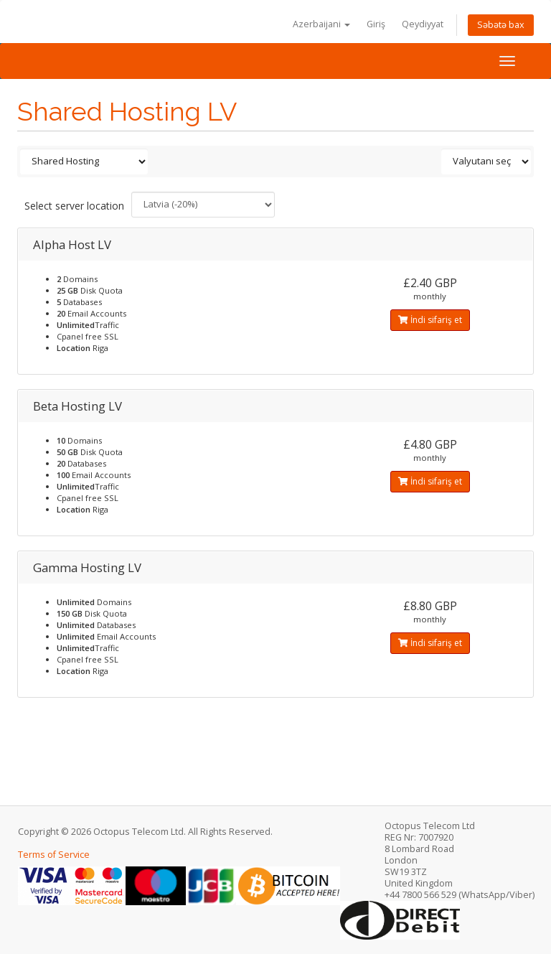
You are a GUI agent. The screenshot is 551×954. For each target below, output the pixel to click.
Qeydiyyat (422, 24)
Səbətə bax (500, 25)
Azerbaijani (321, 24)
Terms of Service (54, 854)
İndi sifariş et (430, 320)
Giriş (376, 24)
